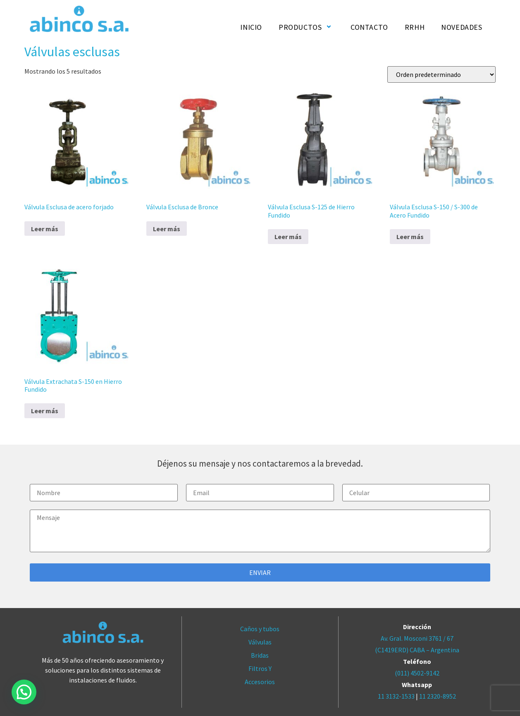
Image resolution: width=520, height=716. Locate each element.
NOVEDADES (461, 27)
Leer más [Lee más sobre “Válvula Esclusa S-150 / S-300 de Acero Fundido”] (410, 236)
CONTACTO (369, 27)
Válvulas (260, 642)
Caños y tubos (259, 629)
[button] (24, 692)
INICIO (251, 27)
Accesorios (260, 682)
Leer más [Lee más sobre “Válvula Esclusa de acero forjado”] (44, 229)
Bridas (260, 655)
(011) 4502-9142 (417, 673)
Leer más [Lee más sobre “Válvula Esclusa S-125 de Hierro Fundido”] (288, 236)
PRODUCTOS (306, 27)
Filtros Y (260, 668)
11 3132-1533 (396, 696)
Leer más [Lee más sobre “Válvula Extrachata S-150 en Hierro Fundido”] (44, 411)
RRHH (415, 27)
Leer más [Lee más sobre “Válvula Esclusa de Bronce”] (166, 229)
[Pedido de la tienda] (441, 74)
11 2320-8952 (437, 696)
